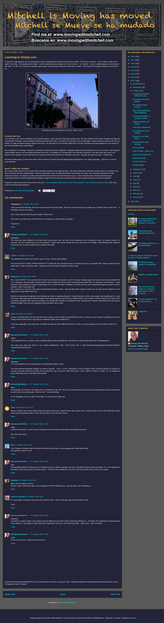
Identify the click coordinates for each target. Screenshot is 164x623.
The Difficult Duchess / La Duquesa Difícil (148, 244)
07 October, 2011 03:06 (25, 256)
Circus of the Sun (139, 161)
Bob (12, 445)
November (137, 87)
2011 (133, 81)
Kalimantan (142, 311)
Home (62, 594)
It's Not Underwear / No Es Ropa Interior (147, 300)
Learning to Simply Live (141, 154)
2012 (133, 77)
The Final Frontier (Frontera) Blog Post (146, 232)
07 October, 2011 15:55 (39, 534)
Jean (13, 314)
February (136, 194)
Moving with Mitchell (19, 234)
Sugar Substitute (139, 158)
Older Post (115, 594)
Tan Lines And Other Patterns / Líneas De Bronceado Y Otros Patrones (146, 290)
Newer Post (10, 594)
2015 (133, 67)
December (137, 84)
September (137, 169)
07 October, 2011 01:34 (39, 234)
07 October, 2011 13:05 (39, 424)
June (135, 180)
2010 (133, 201)
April (135, 187)
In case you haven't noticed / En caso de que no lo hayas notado (143, 257)
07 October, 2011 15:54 (39, 515)
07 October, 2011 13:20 (23, 445)
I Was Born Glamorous (141, 127)
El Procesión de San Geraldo (140, 143)
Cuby (13, 407)
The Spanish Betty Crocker (139, 106)
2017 (133, 60)
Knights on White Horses (148, 275)
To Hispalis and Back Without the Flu (140, 95)
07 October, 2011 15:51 (39, 461)
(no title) (131, 214)
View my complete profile (138, 349)
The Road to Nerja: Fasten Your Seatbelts (147, 263)
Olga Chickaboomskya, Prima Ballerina (141, 112)
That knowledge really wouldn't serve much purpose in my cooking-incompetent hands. (77, 182)
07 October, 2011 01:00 (29, 204)
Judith (13, 256)
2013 (133, 74)
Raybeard (14, 277)
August (136, 173)
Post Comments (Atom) (67, 602)
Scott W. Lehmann (18, 497)
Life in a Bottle (138, 148)
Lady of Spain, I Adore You (142, 151)
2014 (133, 70)
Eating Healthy (138, 165)
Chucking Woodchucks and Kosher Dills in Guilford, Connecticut (147, 221)
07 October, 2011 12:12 (24, 407)
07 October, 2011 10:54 (39, 384)
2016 (133, 63)
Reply (13, 227)
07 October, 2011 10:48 (39, 335)
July (135, 176)
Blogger (133, 618)
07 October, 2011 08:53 (27, 277)
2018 (133, 56)
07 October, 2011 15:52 (34, 497)
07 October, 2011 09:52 (24, 314)
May (135, 183)
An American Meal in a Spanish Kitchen (141, 117)
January (136, 197)
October (136, 91)
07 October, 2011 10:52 (39, 358)
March (135, 190)
